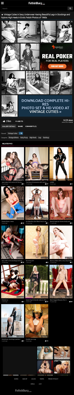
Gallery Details (8, 126)
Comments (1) (30, 126)
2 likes (8, 121)
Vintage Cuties (12, 133)
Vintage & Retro (14, 137)
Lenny (67, 122)
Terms (42, 379)
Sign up (24, 379)
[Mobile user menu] (2, 2)
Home (16, 379)
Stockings (46, 137)
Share (20, 126)
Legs (39, 137)
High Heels (33, 137)
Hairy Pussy (24, 137)
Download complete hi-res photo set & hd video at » (45, 106)
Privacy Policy (53, 379)
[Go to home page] (41, 3)
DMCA (32, 384)
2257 (40, 384)
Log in (33, 379)
